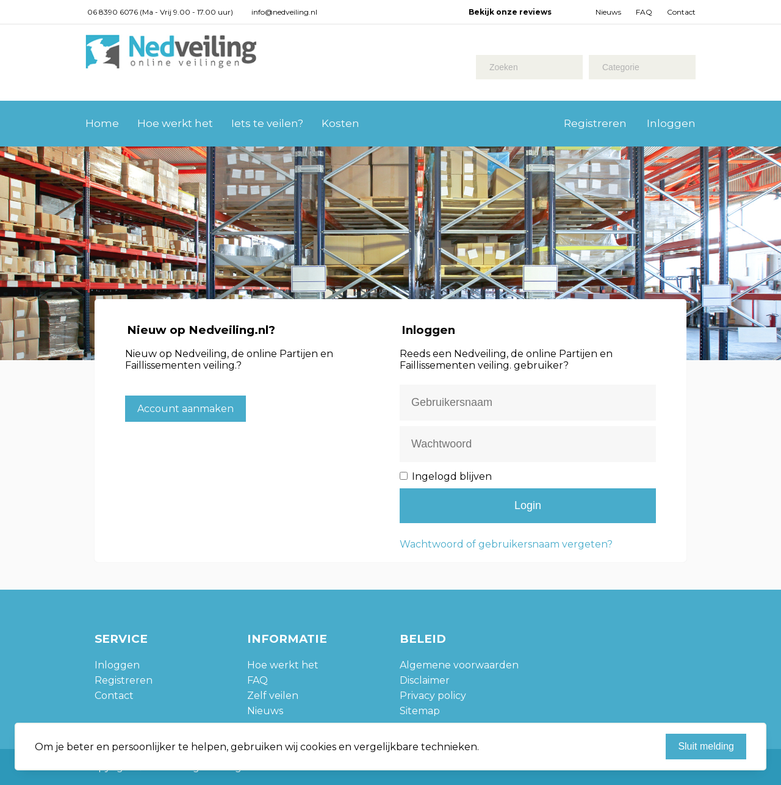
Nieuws (608, 11)
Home (102, 123)
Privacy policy (433, 695)
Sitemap (420, 711)
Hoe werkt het (175, 123)
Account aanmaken (185, 408)
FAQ (644, 11)
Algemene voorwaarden (459, 665)
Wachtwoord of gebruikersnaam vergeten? (506, 544)
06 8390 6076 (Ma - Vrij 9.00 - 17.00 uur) (160, 11)
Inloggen (671, 123)
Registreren (595, 123)
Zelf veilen (272, 695)
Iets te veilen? (267, 123)
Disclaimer (425, 680)
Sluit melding (706, 746)
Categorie (620, 67)
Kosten (340, 123)
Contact (681, 11)
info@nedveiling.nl (284, 11)
